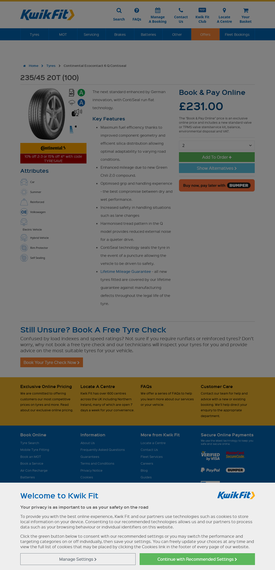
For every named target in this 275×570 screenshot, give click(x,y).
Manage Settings (78, 559)
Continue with (197, 559)
